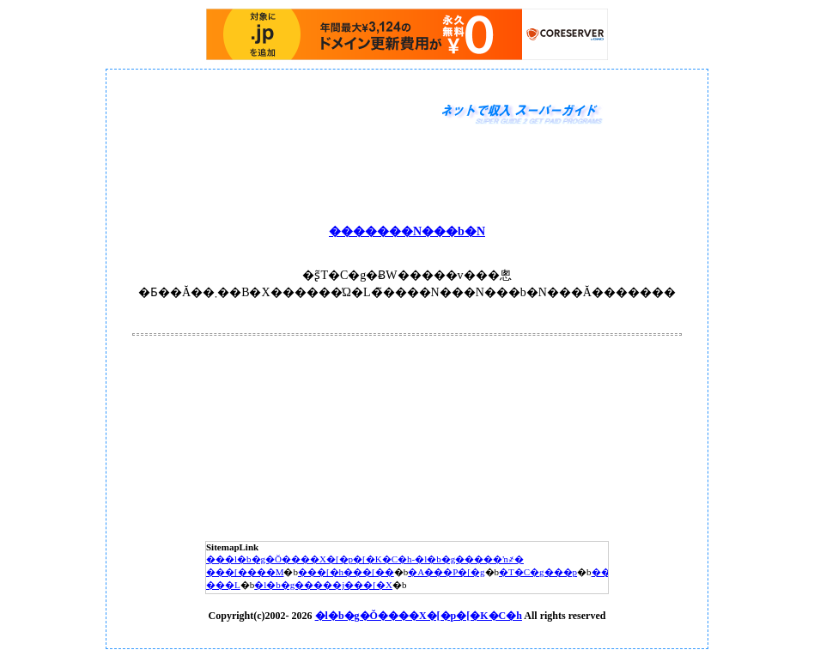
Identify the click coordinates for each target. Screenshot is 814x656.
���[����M (244, 572)
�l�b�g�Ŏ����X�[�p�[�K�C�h (418, 616)
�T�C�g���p (538, 572)
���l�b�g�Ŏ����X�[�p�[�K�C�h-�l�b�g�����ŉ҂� (365, 559)
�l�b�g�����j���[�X (323, 585)
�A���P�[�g (446, 572)
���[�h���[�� (346, 572)
